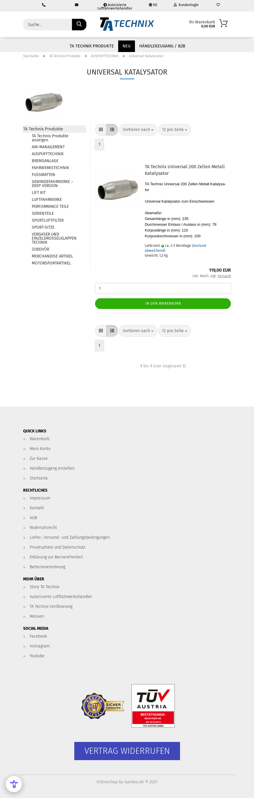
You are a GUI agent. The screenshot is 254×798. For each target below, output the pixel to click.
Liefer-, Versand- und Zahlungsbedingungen (70, 537)
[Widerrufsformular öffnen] (127, 751)
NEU (127, 46)
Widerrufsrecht (43, 527)
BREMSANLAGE (45, 160)
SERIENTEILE (43, 213)
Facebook (38, 636)
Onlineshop (107, 782)
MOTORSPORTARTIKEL (51, 263)
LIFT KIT (39, 192)
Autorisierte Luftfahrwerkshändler (114, 6)
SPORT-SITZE (43, 227)
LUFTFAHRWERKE (47, 199)
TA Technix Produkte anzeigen (50, 138)
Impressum (40, 498)
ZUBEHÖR (40, 249)
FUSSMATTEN (43, 174)
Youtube (37, 655)
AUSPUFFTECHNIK (48, 153)
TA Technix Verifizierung (51, 606)
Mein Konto (40, 448)
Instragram (40, 646)
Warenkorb (39, 438)
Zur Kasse (39, 458)
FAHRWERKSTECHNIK (50, 167)
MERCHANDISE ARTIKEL (52, 256)
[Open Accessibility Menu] (14, 784)
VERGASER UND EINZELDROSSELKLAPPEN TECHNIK (54, 238)
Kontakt (37, 508)
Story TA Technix (44, 586)
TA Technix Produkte (92, 46)
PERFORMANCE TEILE (50, 206)
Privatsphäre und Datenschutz (57, 547)
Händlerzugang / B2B (162, 46)
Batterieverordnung (47, 566)
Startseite (39, 478)
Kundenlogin (186, 5)
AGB (33, 517)
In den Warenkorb (163, 303)
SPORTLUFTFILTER (48, 220)
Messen (37, 616)
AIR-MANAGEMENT (48, 147)
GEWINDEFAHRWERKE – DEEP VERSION (52, 183)
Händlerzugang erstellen (52, 468)
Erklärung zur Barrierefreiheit (56, 557)
